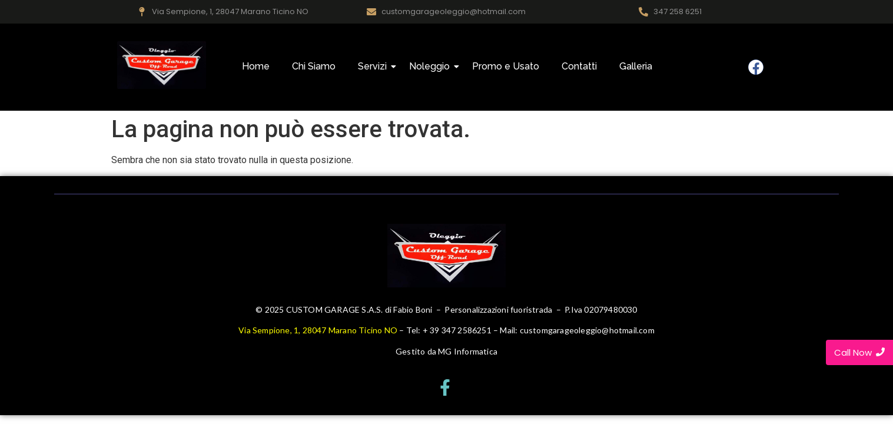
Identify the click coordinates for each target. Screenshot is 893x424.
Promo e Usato (505, 66)
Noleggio (431, 66)
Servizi (374, 66)
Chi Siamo (314, 66)
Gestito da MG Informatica (446, 351)
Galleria (635, 66)
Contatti (579, 66)
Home (256, 66)
